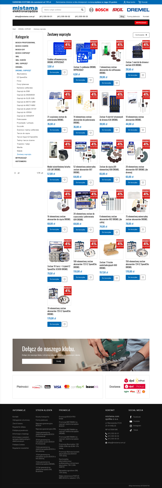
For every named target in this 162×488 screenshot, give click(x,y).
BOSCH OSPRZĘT (23, 53)
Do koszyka (54, 72)
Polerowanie (22, 119)
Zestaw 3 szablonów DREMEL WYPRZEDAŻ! (84, 68)
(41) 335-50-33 (81, 16)
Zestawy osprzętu (24, 154)
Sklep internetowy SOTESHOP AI (139, 485)
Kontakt (146, 16)
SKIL (17, 56)
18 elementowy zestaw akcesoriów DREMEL (135, 118)
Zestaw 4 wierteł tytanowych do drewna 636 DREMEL (111, 118)
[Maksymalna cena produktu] (38, 173)
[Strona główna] (25, 9)
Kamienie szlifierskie (25, 88)
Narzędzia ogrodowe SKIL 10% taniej (68, 471)
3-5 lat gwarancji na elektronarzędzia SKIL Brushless (44, 469)
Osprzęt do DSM (23, 91)
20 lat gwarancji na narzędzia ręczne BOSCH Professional (45, 442)
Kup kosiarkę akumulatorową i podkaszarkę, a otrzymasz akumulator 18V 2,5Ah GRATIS (69, 463)
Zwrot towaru (18, 423)
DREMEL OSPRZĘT (23, 70)
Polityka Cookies (19, 444)
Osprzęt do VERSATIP (25, 116)
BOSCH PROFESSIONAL (25, 43)
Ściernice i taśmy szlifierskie (28, 130)
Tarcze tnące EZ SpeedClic (27, 137)
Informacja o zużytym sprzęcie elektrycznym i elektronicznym (21, 439)
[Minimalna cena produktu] (15, 173)
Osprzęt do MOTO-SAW (26, 102)
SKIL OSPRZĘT (22, 63)
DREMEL (19, 67)
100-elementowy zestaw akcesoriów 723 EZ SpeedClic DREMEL (85, 264)
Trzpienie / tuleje (23, 144)
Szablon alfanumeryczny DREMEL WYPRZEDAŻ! (57, 61)
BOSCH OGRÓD (22, 46)
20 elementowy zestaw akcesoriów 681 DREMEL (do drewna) (137, 169)
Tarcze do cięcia (23, 133)
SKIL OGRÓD (21, 60)
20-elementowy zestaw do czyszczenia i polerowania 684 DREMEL (83, 216)
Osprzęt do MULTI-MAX (26, 105)
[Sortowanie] (141, 35)
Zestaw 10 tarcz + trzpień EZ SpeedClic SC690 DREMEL (58, 268)
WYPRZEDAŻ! (141, 23)
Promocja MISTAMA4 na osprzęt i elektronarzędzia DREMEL (68, 431)
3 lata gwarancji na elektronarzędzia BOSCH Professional (45, 434)
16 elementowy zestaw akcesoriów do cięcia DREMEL (59, 218)
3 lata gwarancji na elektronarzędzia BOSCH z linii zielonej (45, 449)
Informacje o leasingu (21, 434)
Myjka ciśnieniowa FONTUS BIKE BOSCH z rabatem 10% (69, 477)
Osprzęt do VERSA (24, 112)
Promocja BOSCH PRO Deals (67, 417)
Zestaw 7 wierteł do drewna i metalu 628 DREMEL (137, 64)
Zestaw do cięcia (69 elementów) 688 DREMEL (109, 168)
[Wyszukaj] (82, 9)
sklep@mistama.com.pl (24, 16)
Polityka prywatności (20, 430)
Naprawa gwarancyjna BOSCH (44, 424)
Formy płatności (133, 16)
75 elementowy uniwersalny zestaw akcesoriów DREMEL (137, 218)
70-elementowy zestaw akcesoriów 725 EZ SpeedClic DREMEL (59, 311)
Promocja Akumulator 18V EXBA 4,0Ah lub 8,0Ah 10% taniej (69, 446)
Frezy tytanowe (23, 84)
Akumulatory (22, 74)
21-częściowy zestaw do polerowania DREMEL (57, 118)
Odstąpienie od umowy (21, 420)
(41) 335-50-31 (45, 16)
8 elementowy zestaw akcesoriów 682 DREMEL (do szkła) (111, 219)
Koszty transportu (42, 416)
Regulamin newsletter (21, 448)
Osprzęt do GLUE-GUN (25, 98)
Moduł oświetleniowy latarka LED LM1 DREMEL (58, 168)
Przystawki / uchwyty (25, 123)
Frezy (19, 81)
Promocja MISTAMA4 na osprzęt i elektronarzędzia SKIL (68, 439)
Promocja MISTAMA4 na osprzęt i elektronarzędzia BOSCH (68, 424)
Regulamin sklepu (19, 427)
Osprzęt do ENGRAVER (26, 95)
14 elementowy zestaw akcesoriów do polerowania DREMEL (84, 119)
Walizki (19, 151)
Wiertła (19, 147)
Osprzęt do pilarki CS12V (26, 109)
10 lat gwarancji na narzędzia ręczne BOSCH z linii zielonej (46, 456)
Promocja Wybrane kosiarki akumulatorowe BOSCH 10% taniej (69, 454)
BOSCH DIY (20, 50)
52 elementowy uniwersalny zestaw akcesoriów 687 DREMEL (84, 169)
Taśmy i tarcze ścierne (26, 140)
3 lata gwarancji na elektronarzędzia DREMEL (45, 463)
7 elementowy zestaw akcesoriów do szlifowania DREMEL (110, 69)
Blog (122, 16)
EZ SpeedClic (22, 77)
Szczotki (20, 126)
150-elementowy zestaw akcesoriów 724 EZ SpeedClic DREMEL (137, 264)
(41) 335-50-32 (63, 16)
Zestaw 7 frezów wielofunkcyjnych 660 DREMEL (108, 265)
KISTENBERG (21, 161)
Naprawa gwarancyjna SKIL (46, 429)
